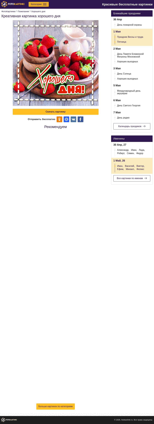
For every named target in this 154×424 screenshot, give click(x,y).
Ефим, (120, 169)
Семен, (131, 153)
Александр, (123, 150)
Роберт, (121, 153)
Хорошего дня (38, 11)
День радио (123, 117)
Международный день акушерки (129, 92)
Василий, (130, 166)
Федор (139, 153)
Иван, (134, 150)
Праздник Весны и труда (130, 37)
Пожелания (23, 11)
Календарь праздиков (131, 126)
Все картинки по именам (132, 178)
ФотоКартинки (8, 11)
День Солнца (124, 73)
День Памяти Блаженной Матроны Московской (130, 55)
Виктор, (141, 166)
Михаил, (130, 169)
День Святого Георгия (128, 105)
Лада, (142, 150)
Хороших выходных (127, 61)
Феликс (140, 169)
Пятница (121, 42)
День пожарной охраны (129, 25)
